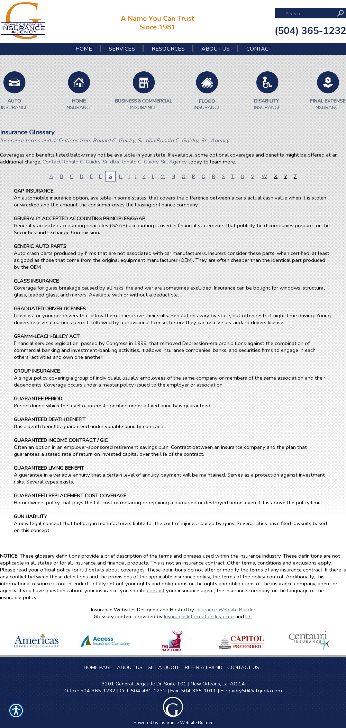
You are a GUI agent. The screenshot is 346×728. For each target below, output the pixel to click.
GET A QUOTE (163, 667)
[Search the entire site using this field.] (309, 13)
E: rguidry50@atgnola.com (251, 690)
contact (156, 590)
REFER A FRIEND (203, 667)
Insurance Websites (113, 609)
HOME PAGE (98, 667)
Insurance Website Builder (225, 609)
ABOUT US (130, 667)
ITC (249, 616)
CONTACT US (243, 667)
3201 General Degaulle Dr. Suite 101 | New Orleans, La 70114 (173, 683)
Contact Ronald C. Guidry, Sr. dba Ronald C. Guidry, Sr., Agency (115, 161)
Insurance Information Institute (199, 616)
